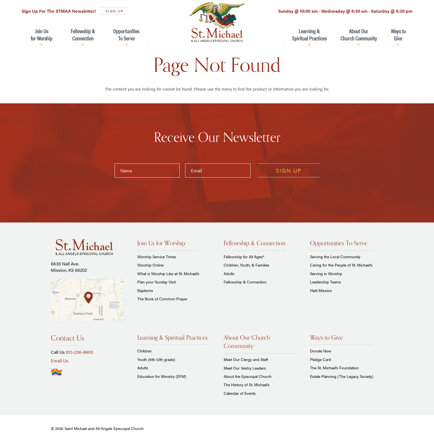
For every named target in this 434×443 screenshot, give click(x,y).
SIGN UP (114, 11)
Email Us (59, 360)
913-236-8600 (79, 352)
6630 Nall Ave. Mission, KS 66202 (69, 266)
